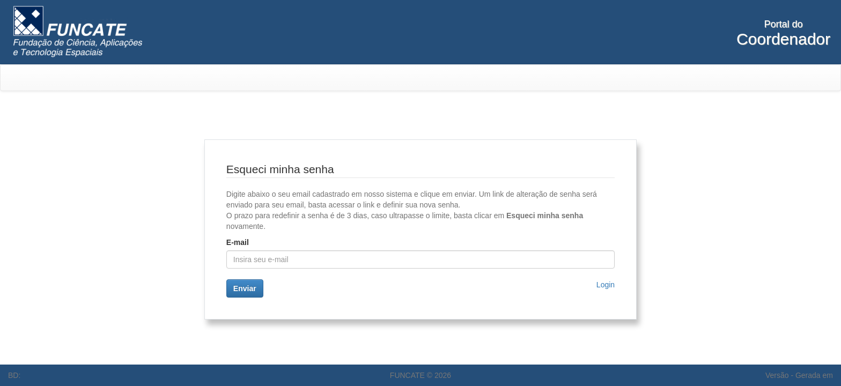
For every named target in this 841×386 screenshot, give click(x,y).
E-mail (237, 242)
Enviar (244, 288)
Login (605, 284)
